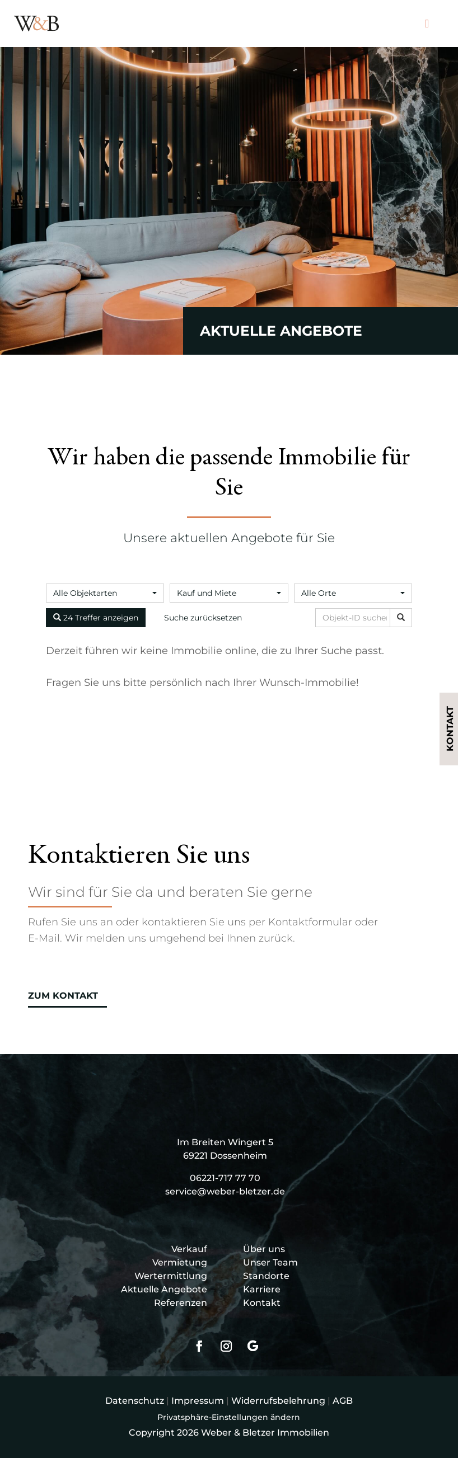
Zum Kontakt (63, 995)
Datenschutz (134, 1400)
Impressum (197, 1400)
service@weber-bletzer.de (225, 1191)
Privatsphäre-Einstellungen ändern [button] (228, 1417)
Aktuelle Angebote (164, 1289)
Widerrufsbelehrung (278, 1400)
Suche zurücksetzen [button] (203, 618)
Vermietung (179, 1262)
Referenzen (180, 1302)
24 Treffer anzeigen (95, 618)
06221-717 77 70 (225, 1178)
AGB (343, 1400)
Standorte (266, 1276)
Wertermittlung (170, 1276)
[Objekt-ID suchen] (354, 617)
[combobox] (105, 593)
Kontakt (262, 1302)
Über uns (264, 1249)
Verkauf (189, 1249)
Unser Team (270, 1262)
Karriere (262, 1289)
